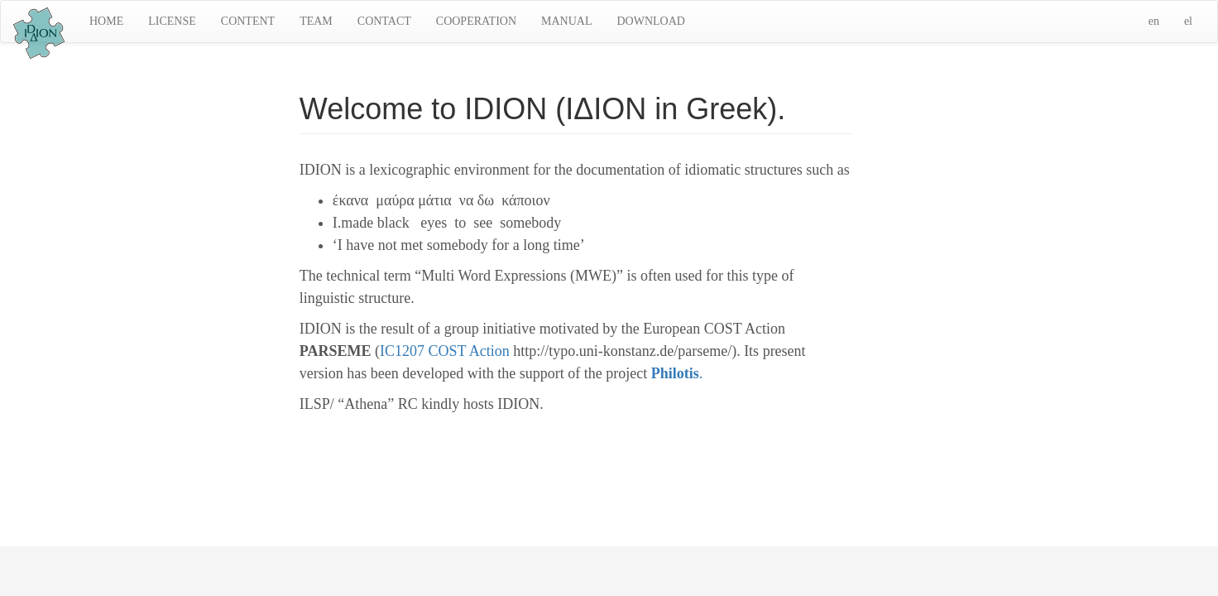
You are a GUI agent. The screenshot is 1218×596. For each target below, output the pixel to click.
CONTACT (384, 21)
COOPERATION (476, 21)
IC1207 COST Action (445, 351)
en (1153, 21)
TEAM (316, 21)
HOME (106, 21)
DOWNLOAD (650, 21)
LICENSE (172, 21)
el (1188, 21)
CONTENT (248, 21)
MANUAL (566, 21)
